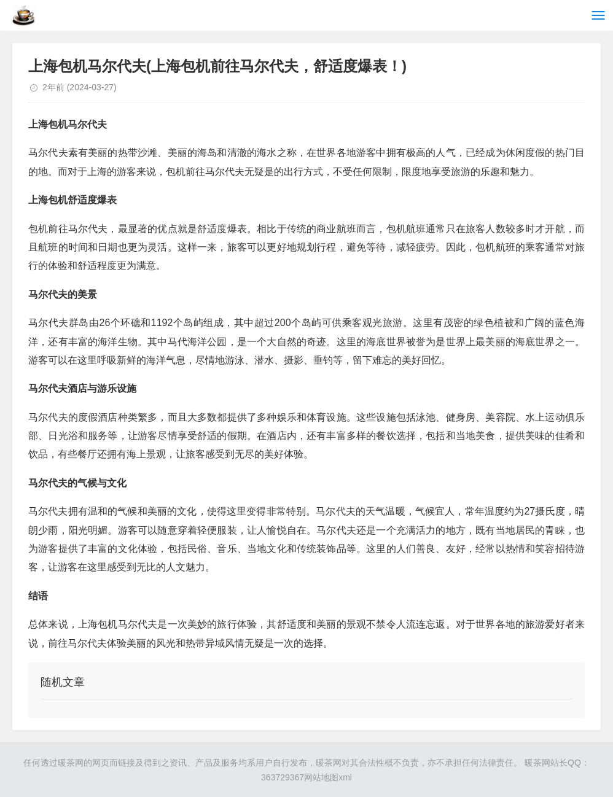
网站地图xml (328, 777)
